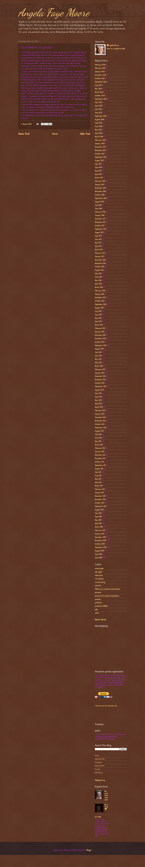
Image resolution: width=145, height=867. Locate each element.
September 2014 (100, 345)
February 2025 (100, 68)
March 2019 (99, 177)
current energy (100, 582)
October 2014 (99, 342)
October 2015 (99, 301)
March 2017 (99, 249)
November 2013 (100, 379)
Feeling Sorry (100, 780)
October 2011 (99, 462)
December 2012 (100, 417)
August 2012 (99, 431)
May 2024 (98, 89)
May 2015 (98, 318)
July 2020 (98, 123)
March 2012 (99, 444)
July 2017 (98, 236)
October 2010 (99, 503)
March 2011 (98, 486)
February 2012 (100, 448)
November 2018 (100, 191)
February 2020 (100, 140)
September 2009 (101, 547)
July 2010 (98, 513)
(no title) (98, 817)
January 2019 (99, 184)
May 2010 (98, 520)
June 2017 (98, 239)
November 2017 (100, 222)
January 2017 (99, 256)
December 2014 (100, 335)
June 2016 (98, 277)
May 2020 (98, 130)
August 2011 (99, 469)
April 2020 (98, 133)
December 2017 (100, 219)
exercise (98, 585)
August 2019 (99, 160)
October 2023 (100, 95)
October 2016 (99, 266)
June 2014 (98, 356)
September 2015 (100, 304)
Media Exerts (99, 766)
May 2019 (98, 171)
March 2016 (99, 287)
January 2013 (99, 414)
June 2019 (98, 167)
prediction (98, 602)
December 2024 (100, 75)
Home (55, 134)
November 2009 (100, 540)
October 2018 (99, 195)
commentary (99, 579)
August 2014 (99, 349)
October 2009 (100, 544)
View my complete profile (116, 48)
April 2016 (98, 284)
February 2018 (100, 212)
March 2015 (99, 325)
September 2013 (100, 386)
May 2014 (98, 359)
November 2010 (100, 499)
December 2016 (100, 260)
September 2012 (100, 427)
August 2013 (99, 390)
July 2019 (98, 164)
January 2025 (100, 71)
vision (97, 613)
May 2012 (98, 441)
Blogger (89, 850)
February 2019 (100, 181)
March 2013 (99, 407)
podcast (98, 599)
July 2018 (98, 205)
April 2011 (98, 482)
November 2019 (100, 150)
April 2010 (98, 523)
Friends (97, 769)
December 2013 (100, 376)
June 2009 (98, 557)
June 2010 (98, 516)
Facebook (98, 762)
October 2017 (99, 225)
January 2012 (99, 451)
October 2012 (99, 424)
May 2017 (98, 243)
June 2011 (98, 475)
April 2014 (98, 362)
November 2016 (100, 263)
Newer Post (23, 134)
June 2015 (98, 314)
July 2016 (98, 273)
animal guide (99, 568)
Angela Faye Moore (53, 12)
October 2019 (99, 154)
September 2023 (101, 99)
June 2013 (98, 397)
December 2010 (100, 496)
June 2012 (98, 438)
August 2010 (99, 510)
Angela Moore (114, 45)
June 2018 (98, 208)
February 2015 (100, 328)
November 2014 (100, 338)
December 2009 (100, 537)
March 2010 (99, 527)
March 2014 (99, 366)
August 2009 (99, 551)
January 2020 (100, 143)
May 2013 (98, 400)
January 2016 (99, 294)
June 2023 (98, 106)
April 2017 (98, 246)
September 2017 (100, 229)
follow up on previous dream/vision (107, 589)
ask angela (98, 572)
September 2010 (100, 506)
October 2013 (99, 383)
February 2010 (100, 530)
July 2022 (98, 109)
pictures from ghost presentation (107, 596)
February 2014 (100, 369)
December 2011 (100, 455)
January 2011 (99, 492)
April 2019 (98, 174)
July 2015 (98, 311)
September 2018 (100, 198)
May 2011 (98, 479)
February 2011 (100, 489)
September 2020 (101, 116)
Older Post (85, 134)
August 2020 (99, 119)
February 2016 (100, 290)
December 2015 (100, 297)
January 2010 (99, 534)
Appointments (100, 759)
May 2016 (98, 280)
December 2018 (100, 188)
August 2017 (99, 232)
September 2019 (100, 157)
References (99, 772)
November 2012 (100, 421)
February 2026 (100, 65)
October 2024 (100, 78)
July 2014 (98, 352)
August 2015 (99, 308)
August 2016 (99, 270)
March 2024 (99, 92)
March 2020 (99, 136)
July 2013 (98, 393)
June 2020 (98, 126)
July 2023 (98, 102)
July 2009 (98, 554)
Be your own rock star (106, 795)
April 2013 (98, 403)
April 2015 (98, 321)
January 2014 (99, 373)
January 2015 (99, 332)
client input (99, 575)
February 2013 (100, 410)
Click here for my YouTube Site (106, 706)
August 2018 (99, 202)
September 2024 (101, 82)
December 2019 (100, 147)
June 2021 (98, 112)
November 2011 (100, 458)
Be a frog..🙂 (106, 806)
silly (96, 609)
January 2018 (99, 215)
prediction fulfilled (101, 606)
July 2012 (98, 434)
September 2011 (100, 465)
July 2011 (98, 472)
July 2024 (98, 85)
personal (98, 592)
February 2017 (100, 253)
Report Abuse (100, 619)
